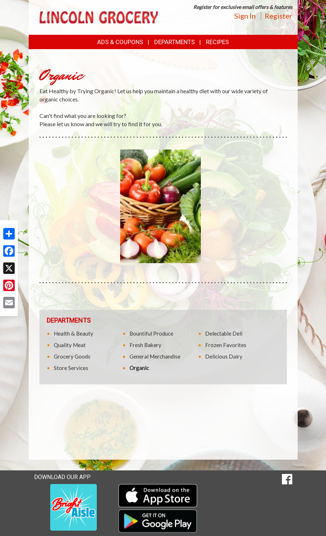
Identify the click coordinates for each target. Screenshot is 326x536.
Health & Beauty (73, 333)
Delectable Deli (223, 333)
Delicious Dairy (223, 356)
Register (278, 15)
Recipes (217, 42)
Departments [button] (174, 42)
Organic (139, 368)
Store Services (71, 368)
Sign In (245, 15)
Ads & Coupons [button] (120, 42)
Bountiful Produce (151, 333)
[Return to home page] (98, 17)
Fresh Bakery (145, 345)
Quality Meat (70, 345)
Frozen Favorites (225, 345)
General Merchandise (154, 356)
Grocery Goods (72, 356)
